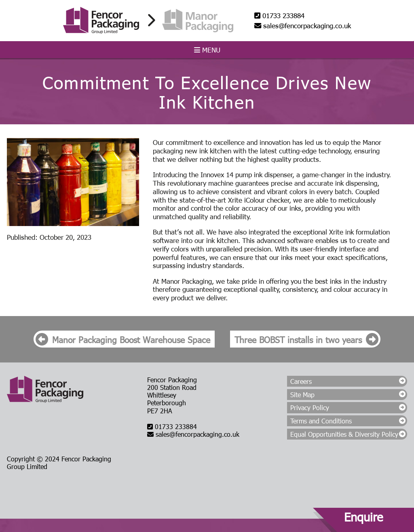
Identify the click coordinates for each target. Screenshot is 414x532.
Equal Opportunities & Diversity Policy (344, 434)
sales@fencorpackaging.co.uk (302, 25)
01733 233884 (279, 15)
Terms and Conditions (321, 421)
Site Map (302, 394)
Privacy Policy (309, 407)
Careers (301, 381)
